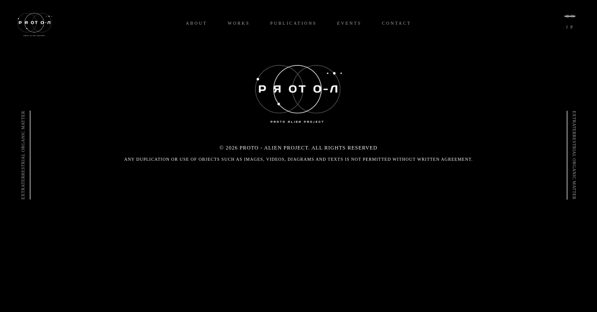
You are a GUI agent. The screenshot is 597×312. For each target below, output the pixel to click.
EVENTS (349, 23)
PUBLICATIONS (293, 23)
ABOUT (196, 23)
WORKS (239, 23)
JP (570, 27)
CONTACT (396, 23)
